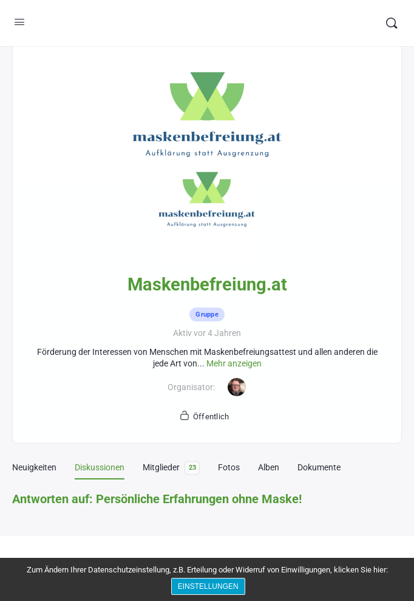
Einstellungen (210, 587)
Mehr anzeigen (234, 363)
